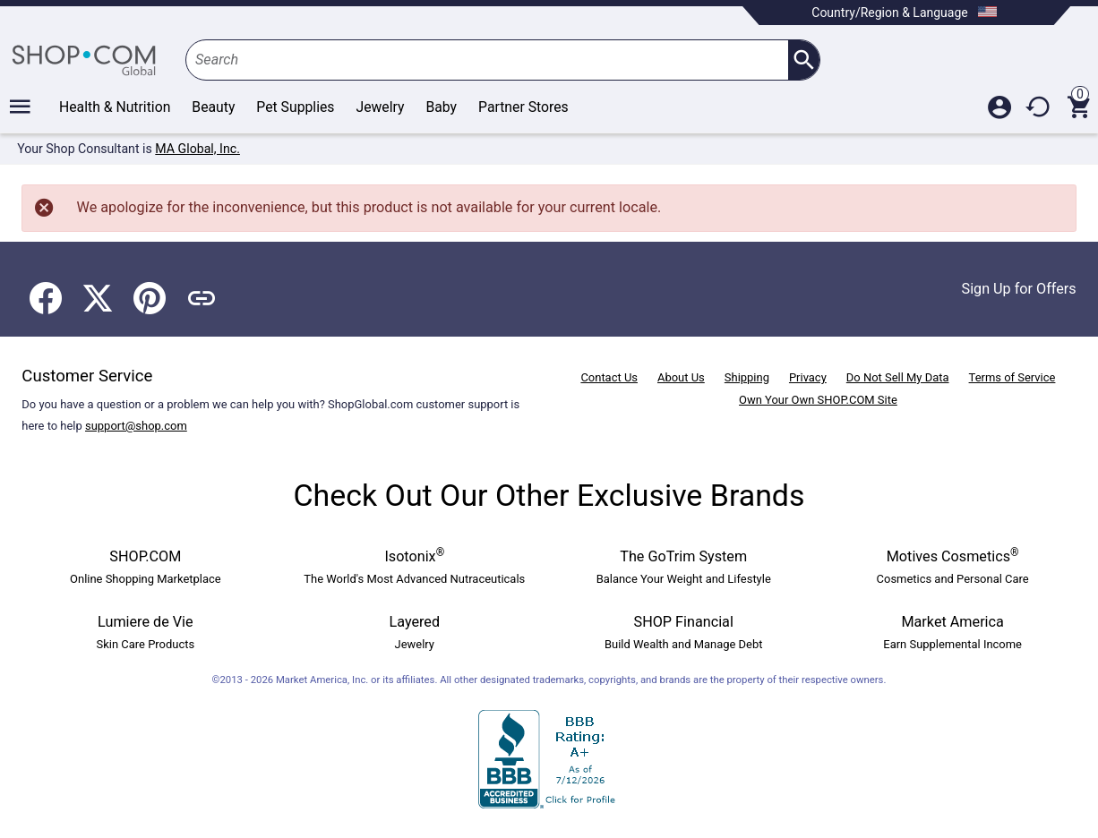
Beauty (213, 106)
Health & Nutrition (114, 106)
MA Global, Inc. (197, 148)
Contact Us (609, 377)
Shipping (747, 377)
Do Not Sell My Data (897, 377)
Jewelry (380, 106)
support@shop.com (136, 425)
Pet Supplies (295, 106)
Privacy (808, 377)
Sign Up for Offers (1019, 288)
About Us (681, 377)
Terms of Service (1012, 377)
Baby (441, 106)
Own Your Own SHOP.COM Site (818, 399)
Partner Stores (523, 106)
